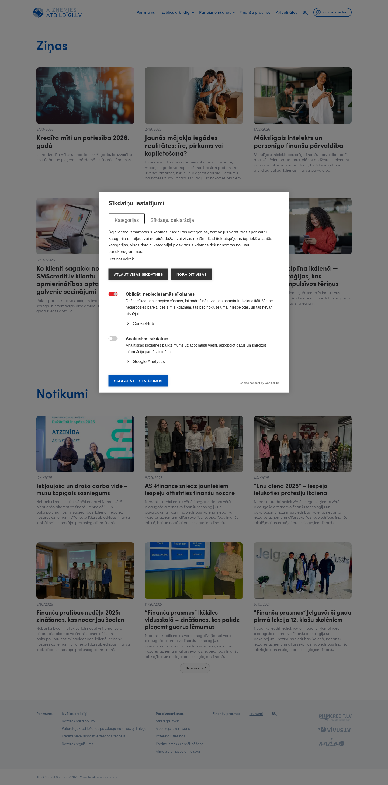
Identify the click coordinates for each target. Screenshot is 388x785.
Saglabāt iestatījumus (138, 481)
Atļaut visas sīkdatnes (138, 375)
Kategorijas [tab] (127, 320)
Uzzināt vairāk (121, 359)
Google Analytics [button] (149, 461)
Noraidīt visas (191, 375)
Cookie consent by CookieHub (260, 483)
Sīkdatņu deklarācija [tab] (172, 320)
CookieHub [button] (143, 423)
